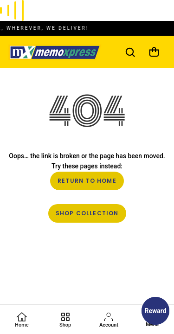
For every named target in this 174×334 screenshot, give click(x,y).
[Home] (22, 319)
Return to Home (87, 181)
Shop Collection (87, 213)
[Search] (130, 52)
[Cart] (154, 52)
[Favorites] (65, 319)
